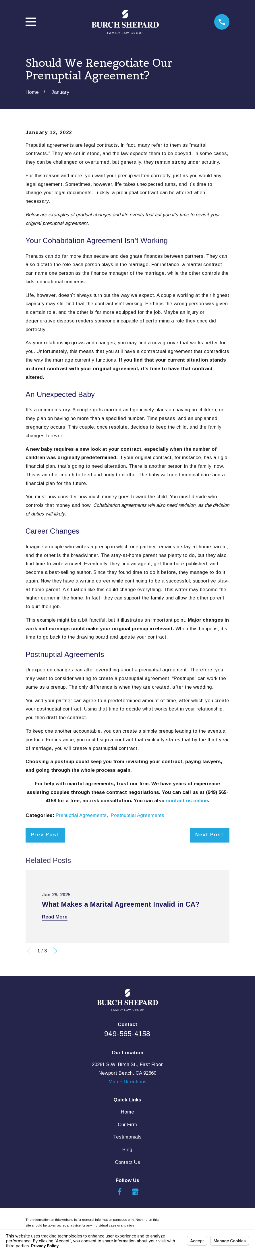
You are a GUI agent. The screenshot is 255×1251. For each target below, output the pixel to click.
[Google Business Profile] (135, 1191)
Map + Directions (127, 1081)
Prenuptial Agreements (81, 815)
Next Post (209, 834)
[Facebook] (119, 1191)
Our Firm (127, 1124)
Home (127, 1112)
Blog (127, 1149)
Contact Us (127, 1162)
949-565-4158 (127, 1034)
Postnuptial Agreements (137, 815)
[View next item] (55, 951)
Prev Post (45, 834)
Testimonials (127, 1137)
